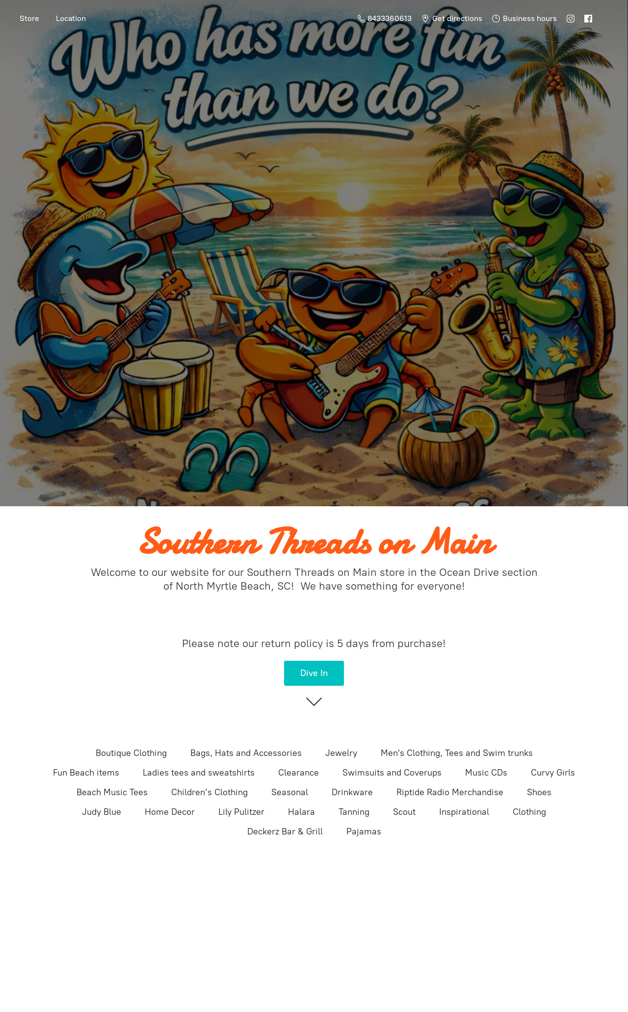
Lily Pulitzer (241, 811)
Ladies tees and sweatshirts (199, 772)
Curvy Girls (553, 772)
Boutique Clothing (131, 753)
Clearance (298, 772)
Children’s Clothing (209, 792)
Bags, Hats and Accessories (246, 753)
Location (71, 18)
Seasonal (289, 792)
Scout (404, 811)
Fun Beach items (86, 772)
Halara (301, 811)
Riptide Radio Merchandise (449, 792)
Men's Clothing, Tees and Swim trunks (457, 753)
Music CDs (486, 772)
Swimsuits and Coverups (392, 772)
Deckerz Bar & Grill (285, 831)
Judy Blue (101, 811)
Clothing (529, 811)
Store (29, 18)
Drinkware (352, 792)
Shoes (539, 792)
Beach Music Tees (112, 792)
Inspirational (464, 811)
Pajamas (363, 831)
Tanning (354, 811)
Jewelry (341, 753)
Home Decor (170, 811)
